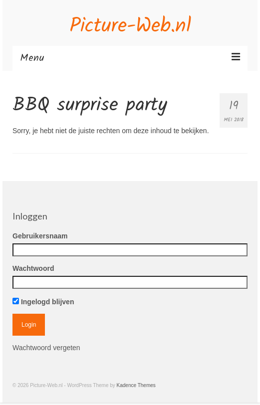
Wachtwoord (33, 268)
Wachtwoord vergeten (46, 348)
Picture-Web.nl (130, 26)
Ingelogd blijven (43, 302)
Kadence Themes (136, 385)
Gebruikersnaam (40, 236)
